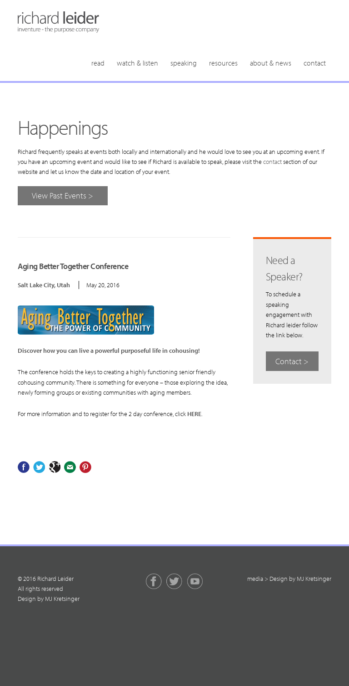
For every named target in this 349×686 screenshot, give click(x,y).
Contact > (292, 361)
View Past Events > (62, 195)
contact (272, 162)
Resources (223, 62)
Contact (315, 62)
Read (98, 62)
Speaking (183, 62)
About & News (270, 62)
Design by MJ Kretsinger (49, 599)
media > (257, 578)
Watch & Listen (137, 62)
